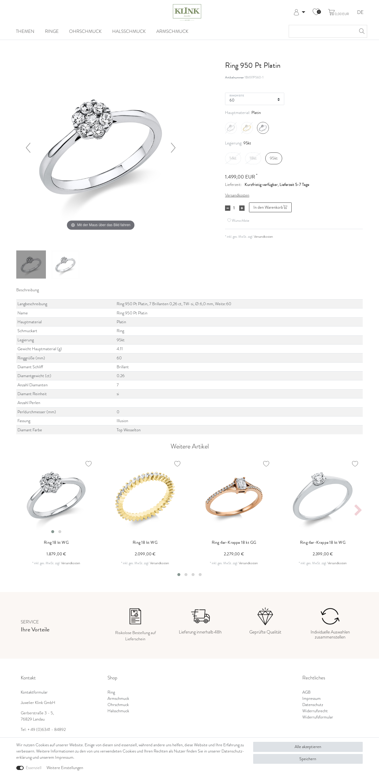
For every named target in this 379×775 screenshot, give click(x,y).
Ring (111, 692)
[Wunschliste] (316, 12)
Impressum (311, 698)
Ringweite (236, 95)
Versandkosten (237, 195)
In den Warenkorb (270, 207)
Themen (25, 31)
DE (360, 12)
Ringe (52, 31)
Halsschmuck (129, 31)
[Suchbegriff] (322, 31)
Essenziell (33, 768)
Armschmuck (172, 31)
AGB (306, 692)
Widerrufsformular (317, 717)
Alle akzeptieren (308, 747)
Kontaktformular (34, 692)
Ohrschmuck (85, 31)
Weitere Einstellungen (64, 768)
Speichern (307, 759)
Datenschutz (312, 705)
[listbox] (56, 496)
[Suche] (361, 31)
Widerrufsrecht (315, 711)
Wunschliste (238, 220)
